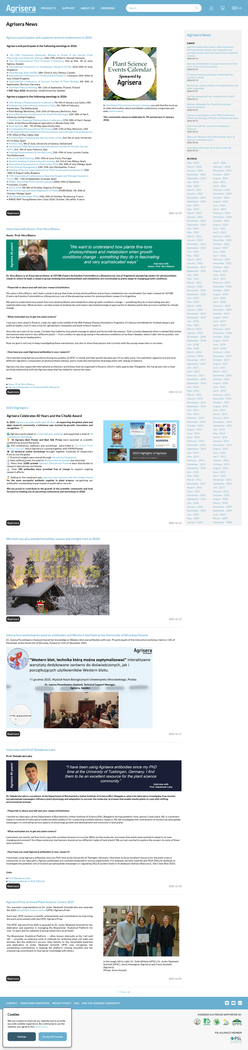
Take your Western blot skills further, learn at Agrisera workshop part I (211, 138)
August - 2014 (194, 429)
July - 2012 (193, 472)
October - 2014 (195, 425)
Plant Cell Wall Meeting (21, 158)
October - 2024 (221, 197)
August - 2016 (220, 383)
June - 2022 (219, 251)
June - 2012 (219, 472)
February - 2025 (221, 189)
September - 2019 (196, 317)
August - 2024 (220, 201)
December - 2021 (222, 263)
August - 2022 (220, 247)
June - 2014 (193, 433)
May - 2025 (193, 186)
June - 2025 (219, 182)
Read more (13, 213)
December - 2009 (222, 506)
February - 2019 (221, 328)
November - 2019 (196, 313)
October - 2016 (221, 379)
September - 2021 (196, 270)
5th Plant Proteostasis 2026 (23, 196)
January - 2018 (195, 356)
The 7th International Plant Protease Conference (36, 60)
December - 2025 (222, 170)
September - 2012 (196, 468)
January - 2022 (195, 263)
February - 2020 (221, 305)
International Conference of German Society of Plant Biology (43, 81)
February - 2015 (195, 417)
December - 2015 (222, 398)
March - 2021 (194, 282)
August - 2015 (220, 406)
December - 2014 (196, 421)
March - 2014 (220, 437)
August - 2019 (220, 317)
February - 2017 (195, 375)
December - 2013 (196, 444)
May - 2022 (193, 255)
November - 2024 (196, 197)
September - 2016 (196, 383)
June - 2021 (219, 274)
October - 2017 (221, 359)
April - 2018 (219, 348)
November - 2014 (222, 421)
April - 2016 (219, 390)
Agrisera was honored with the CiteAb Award (68, 477)
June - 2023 (219, 228)
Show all (125, 991)
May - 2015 (193, 414)
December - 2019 (222, 309)
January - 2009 (195, 522)
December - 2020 (222, 286)
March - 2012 (194, 479)
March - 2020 (194, 305)
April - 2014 (193, 437)
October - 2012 (221, 464)
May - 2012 (193, 475)
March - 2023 (194, 236)
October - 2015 (221, 402)
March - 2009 (220, 518)
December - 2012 (196, 464)
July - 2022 (193, 251)
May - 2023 (193, 232)
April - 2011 (193, 491)
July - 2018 (193, 344)
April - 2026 (219, 162)
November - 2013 (222, 444)
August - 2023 (220, 224)
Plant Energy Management (23, 167)
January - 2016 (195, 398)
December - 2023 (222, 216)
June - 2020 (219, 298)
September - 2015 (196, 406)
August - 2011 (194, 487)
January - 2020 (195, 309)
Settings (21, 1036)
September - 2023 (196, 224)
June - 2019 (219, 321)
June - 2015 (219, 410)
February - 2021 (221, 282)
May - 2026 (193, 162)
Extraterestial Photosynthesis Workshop (30, 128)
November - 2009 (196, 510)
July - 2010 (193, 502)
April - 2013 (219, 456)
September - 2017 (196, 363)
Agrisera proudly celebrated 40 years (36, 422)
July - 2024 (193, 205)
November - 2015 (196, 402)
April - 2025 (219, 186)
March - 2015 (220, 414)
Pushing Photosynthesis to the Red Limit (30, 152)
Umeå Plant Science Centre (31, 910)
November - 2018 (196, 336)
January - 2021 (195, 286)
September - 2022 (196, 247)
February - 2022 (221, 259)
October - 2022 (221, 244)
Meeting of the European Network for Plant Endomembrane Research (46, 169)
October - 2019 (221, 313)
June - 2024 (219, 205)
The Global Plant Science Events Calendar (128, 105)
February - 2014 (195, 440)
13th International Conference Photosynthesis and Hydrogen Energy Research (50, 131)
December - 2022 (222, 240)
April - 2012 (219, 475)
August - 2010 (220, 498)
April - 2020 (219, 301)
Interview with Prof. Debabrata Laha (30, 750)
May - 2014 (219, 433)
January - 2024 (195, 216)
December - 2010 (196, 495)
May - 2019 (193, 325)
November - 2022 (196, 244)
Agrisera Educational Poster (54, 463)
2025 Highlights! (17, 408)
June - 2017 (219, 367)
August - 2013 (220, 448)
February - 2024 (221, 212)
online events (116, 111)
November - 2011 (196, 483)
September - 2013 (196, 448)
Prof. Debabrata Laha (19, 878)
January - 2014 (221, 440)
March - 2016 (194, 394)
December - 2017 (222, 356)
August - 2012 (220, 468)
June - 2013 (219, 452)
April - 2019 (219, 325)
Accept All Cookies (53, 1036)
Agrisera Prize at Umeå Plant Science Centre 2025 (40, 902)
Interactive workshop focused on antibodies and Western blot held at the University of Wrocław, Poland (77, 635)
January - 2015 (221, 417)
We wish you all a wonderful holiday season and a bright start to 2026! (53, 539)
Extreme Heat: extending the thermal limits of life (35, 137)
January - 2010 (195, 506)
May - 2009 (193, 518)
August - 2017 (220, 363)
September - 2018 (196, 340)
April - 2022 (219, 255)
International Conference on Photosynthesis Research (37, 75)
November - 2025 (196, 174)
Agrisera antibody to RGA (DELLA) (26, 881)
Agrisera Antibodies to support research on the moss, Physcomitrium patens (212, 65)
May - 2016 (193, 390)
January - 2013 (221, 460)
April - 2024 (219, 209)
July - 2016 (193, 386)
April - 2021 (219, 278)
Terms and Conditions (34, 1003)
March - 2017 (220, 371)
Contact (11, 1003)
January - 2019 (195, 332)
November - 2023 (196, 220)
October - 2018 (221, 336)
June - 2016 (219, 386)
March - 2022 (194, 259)
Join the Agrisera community (101, 1003)
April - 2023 (219, 232)
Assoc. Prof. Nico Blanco (21, 384)
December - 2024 (222, 193)
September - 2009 (222, 510)
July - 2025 (193, 182)
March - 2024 (194, 212)
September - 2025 (196, 178)
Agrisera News (199, 35)
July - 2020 (193, 298)
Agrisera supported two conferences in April (211, 96)
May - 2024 (193, 209)
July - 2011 (219, 487)
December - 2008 (222, 522)
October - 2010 (221, 495)
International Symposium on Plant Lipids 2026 (33, 164)
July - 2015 (193, 410)
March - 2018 (194, 352)
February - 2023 (221, 236)
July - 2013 (193, 452)
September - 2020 (196, 294)
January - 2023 (195, 240)
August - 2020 (220, 294)
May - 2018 (193, 348)
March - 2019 (194, 328)
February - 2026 (221, 166)
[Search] (164, 8)
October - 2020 (221, 290)
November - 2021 (196, 267)
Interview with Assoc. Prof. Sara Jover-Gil (209, 147)
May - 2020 (193, 301)
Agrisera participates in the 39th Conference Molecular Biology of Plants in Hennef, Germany (212, 116)
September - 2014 (222, 425)
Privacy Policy (61, 1003)
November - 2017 (196, 359)
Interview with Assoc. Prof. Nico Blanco (33, 229)
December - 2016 (222, 375)
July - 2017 (193, 367)
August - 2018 (220, 340)
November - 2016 (196, 379)
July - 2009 (193, 514)
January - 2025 (195, 193)
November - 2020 (196, 290)
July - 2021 (193, 274)
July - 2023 (193, 228)
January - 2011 (221, 491)
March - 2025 (194, 189)
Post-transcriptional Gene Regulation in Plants (33, 190)
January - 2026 (195, 170)
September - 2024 (196, 201)
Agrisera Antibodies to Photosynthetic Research (33, 387)
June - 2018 (219, 344)
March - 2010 (220, 502)
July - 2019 (193, 321)
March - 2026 (194, 166)
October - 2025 (221, 174)
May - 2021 (193, 278)
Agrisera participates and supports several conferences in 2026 (49, 37)
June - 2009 (219, 514)
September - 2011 (222, 483)
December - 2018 (222, 332)
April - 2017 (193, 371)
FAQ (76, 1003)
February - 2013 (195, 460)
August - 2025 (220, 178)
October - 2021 (221, 267)
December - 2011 (222, 479)
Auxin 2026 (15, 187)
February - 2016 (221, 394)
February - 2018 (221, 352)
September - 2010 (196, 498)
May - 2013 (193, 456)
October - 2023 (221, 220)
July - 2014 (219, 429)
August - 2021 (220, 270)
